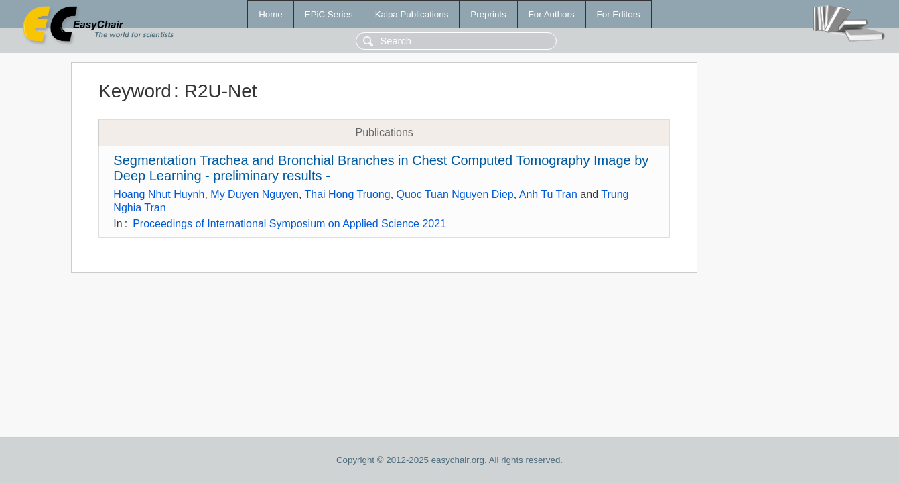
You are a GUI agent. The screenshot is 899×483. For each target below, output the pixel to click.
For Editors (618, 14)
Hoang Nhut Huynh (158, 194)
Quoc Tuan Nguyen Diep (455, 194)
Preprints (488, 14)
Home (271, 14)
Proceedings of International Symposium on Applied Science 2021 (289, 223)
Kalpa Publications (412, 14)
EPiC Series (329, 14)
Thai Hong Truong (348, 194)
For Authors (552, 14)
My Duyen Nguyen (254, 194)
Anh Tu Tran (548, 194)
